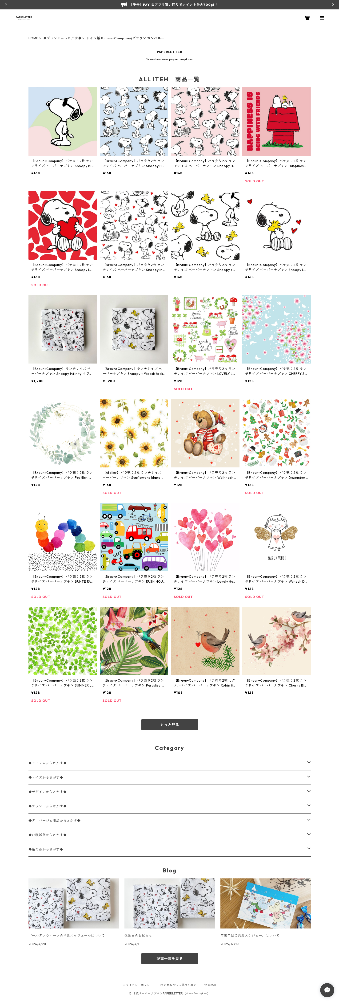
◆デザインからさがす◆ (47, 792)
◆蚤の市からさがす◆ (45, 849)
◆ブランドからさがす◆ (62, 38)
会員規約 (210, 985)
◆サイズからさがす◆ (45, 777)
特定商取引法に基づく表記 (178, 985)
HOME (33, 38)
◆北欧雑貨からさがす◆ (47, 835)
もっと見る (169, 724)
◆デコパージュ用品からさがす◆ (54, 820)
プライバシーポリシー (138, 985)
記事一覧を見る (169, 958)
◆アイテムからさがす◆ (47, 763)
